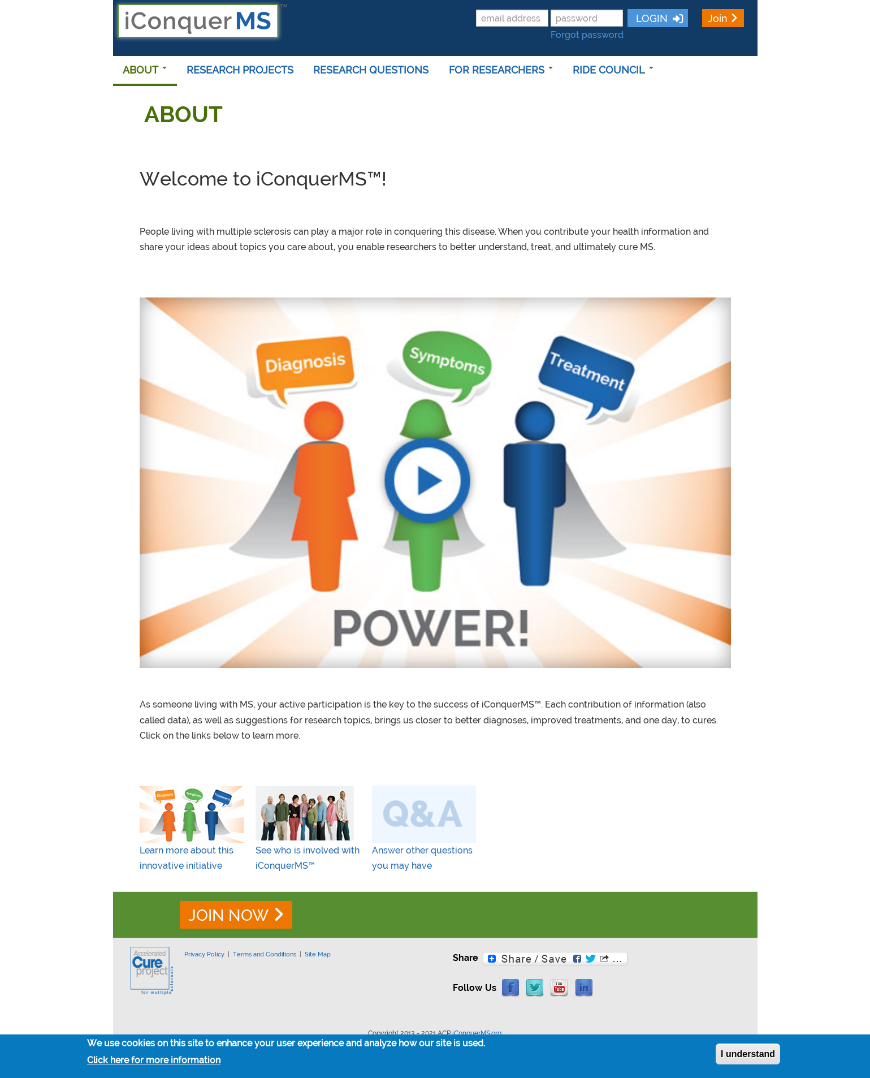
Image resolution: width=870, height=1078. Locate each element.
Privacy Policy (204, 954)
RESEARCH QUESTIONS (370, 70)
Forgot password (587, 34)
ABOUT (145, 70)
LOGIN (650, 18)
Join (718, 18)
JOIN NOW (228, 915)
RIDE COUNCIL (613, 70)
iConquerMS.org (476, 1033)
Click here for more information (153, 1060)
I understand (748, 1054)
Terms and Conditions (264, 954)
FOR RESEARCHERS (501, 70)
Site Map (318, 954)
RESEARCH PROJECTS (240, 70)
